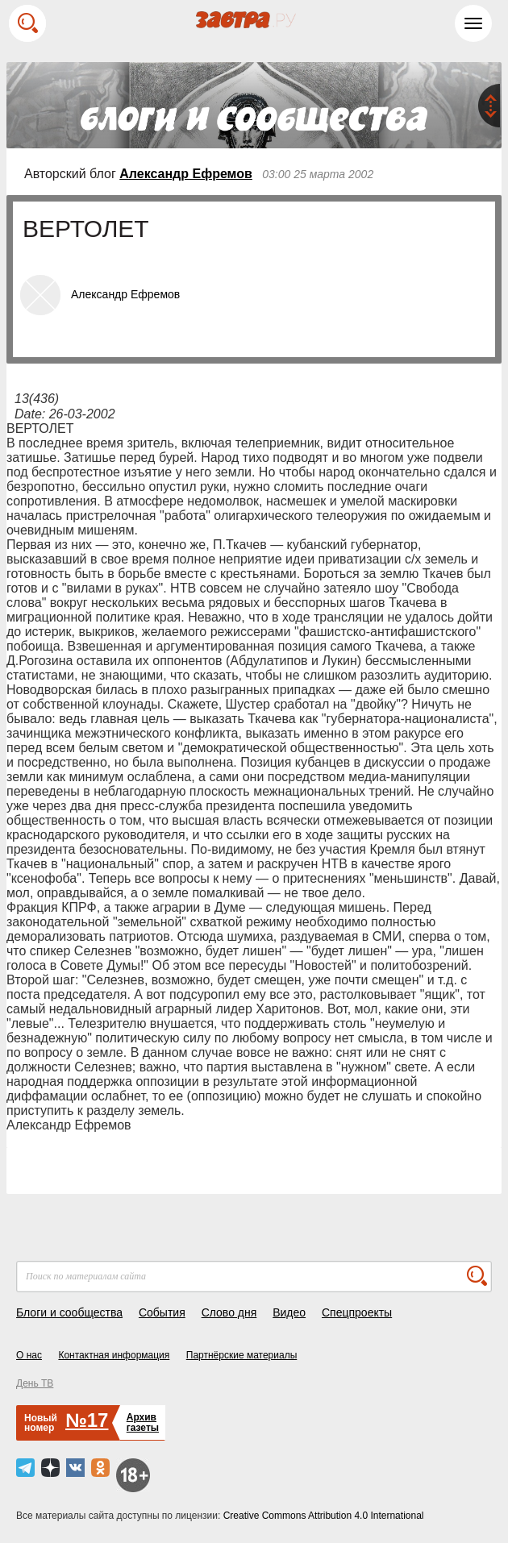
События (162, 1312)
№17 (86, 1420)
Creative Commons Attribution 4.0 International (323, 1515)
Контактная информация (113, 1355)
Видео (289, 1312)
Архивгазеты (143, 1422)
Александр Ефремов (185, 174)
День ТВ (34, 1383)
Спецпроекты (357, 1312)
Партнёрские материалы (242, 1355)
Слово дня (229, 1312)
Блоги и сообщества (69, 1312)
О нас (29, 1355)
